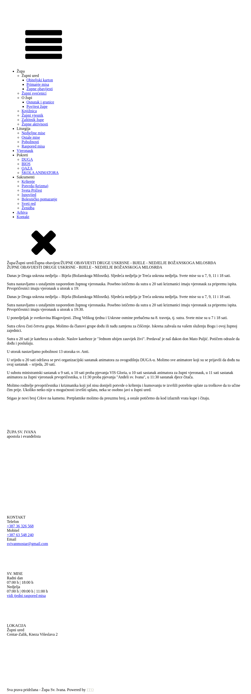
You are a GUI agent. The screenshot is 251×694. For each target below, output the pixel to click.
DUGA (27, 159)
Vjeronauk (25, 151)
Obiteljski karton (39, 80)
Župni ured (30, 76)
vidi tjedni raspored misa (26, 596)
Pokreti (22, 155)
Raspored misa (33, 146)
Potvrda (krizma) (35, 186)
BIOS (26, 164)
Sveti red (29, 203)
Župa (21, 71)
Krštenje (28, 181)
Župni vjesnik (32, 115)
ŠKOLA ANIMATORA (40, 173)
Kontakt (23, 217)
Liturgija (23, 128)
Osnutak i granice (40, 102)
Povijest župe (37, 106)
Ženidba (28, 208)
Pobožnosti (30, 142)
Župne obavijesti (39, 89)
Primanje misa (37, 84)
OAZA (27, 168)
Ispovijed (29, 195)
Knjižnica (29, 111)
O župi (27, 98)
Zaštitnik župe (33, 120)
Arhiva (22, 212)
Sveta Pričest (32, 190)
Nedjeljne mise (33, 133)
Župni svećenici (34, 93)
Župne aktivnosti (35, 124)
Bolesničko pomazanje (39, 199)
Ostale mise (31, 137)
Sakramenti (26, 177)
